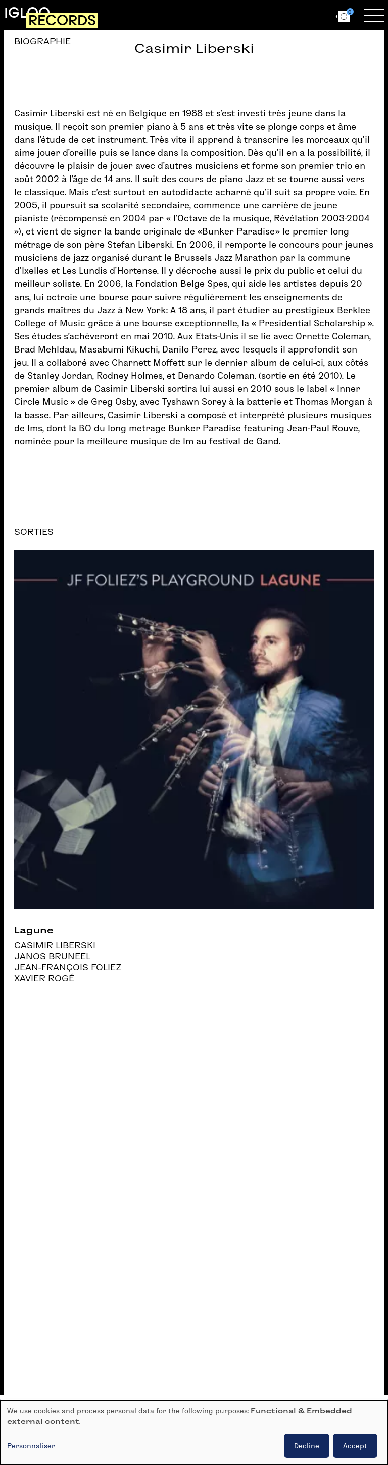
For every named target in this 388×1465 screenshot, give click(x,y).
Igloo (27, 13)
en (315, 15)
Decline (306, 1446)
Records (62, 20)
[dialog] (194, 1432)
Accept (355, 1446)
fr (297, 15)
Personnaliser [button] (31, 1446)
